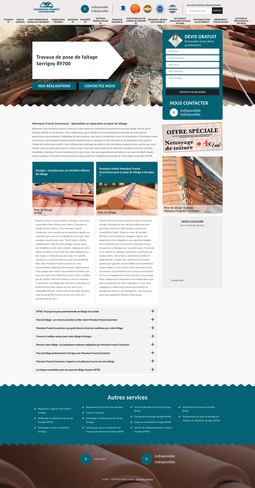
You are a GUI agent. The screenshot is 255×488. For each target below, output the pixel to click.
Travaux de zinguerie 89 (117, 20)
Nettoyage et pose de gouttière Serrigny (53, 429)
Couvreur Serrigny (95, 412)
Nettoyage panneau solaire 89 (100, 21)
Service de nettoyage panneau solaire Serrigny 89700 (153, 429)
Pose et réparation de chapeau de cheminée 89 (38, 20)
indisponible (99, 7)
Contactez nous (100, 86)
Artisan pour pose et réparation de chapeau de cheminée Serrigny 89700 (105, 429)
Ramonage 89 (73, 20)
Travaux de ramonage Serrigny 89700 (152, 416)
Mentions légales (144, 479)
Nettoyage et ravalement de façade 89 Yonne (180, 21)
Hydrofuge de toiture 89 (58, 20)
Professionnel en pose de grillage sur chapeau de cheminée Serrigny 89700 (201, 418)
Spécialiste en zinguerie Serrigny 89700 (198, 409)
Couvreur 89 (8, 20)
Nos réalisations (54, 86)
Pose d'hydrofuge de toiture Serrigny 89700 (152, 409)
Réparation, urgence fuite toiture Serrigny (54, 410)
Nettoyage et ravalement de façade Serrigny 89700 (55, 420)
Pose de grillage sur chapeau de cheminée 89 (136, 21)
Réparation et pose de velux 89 (220, 20)
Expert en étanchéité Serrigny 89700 (152, 422)
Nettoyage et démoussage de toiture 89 (241, 21)
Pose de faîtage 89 (20, 20)
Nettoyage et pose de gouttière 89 (202, 20)
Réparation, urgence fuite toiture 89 (157, 20)
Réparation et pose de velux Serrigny (104, 407)
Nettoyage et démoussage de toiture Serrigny (104, 420)
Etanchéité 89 (85, 20)
